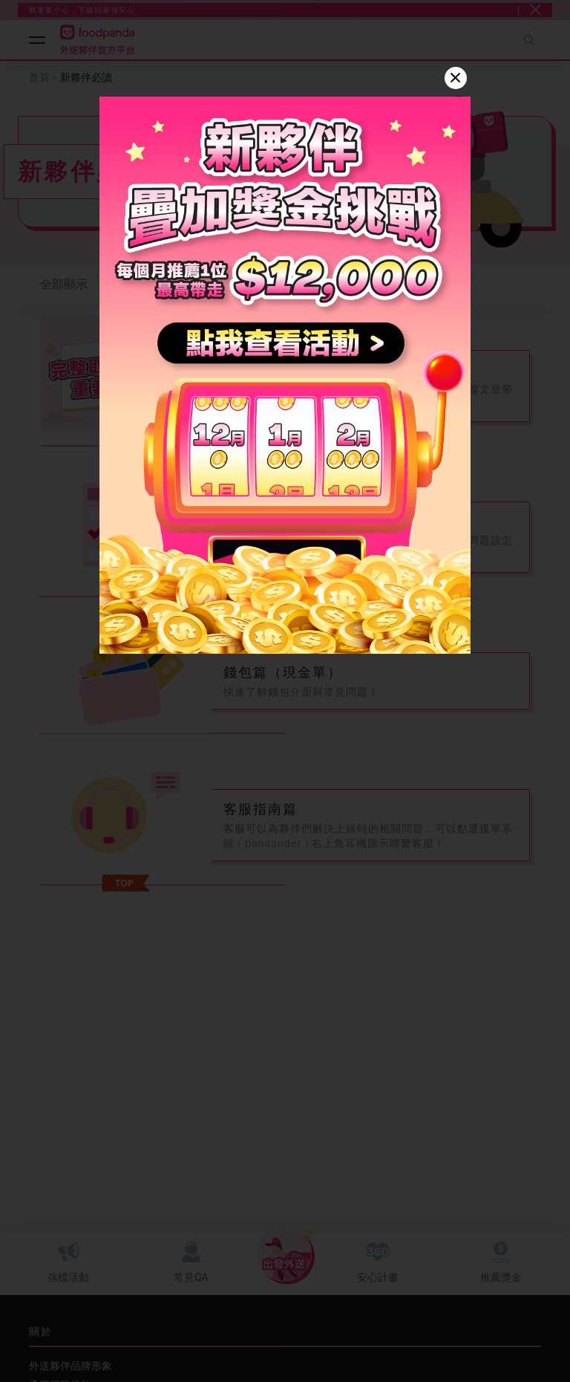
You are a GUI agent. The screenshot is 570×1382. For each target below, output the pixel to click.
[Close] (456, 78)
